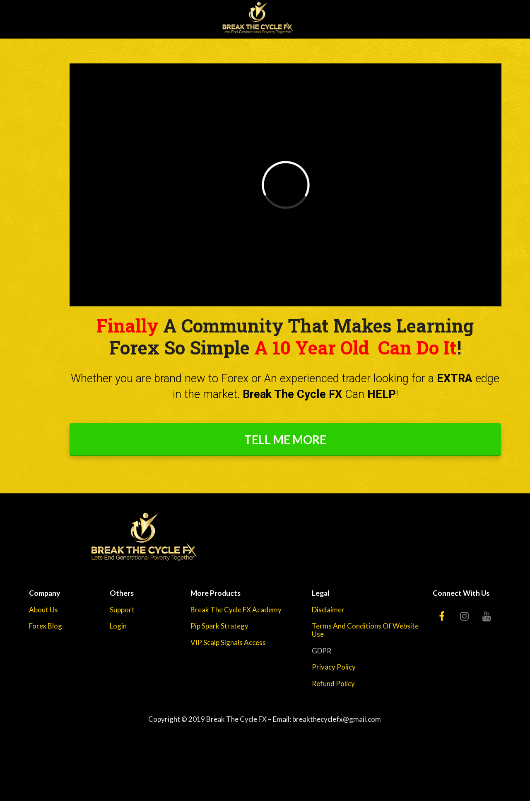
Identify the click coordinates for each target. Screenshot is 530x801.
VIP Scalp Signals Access (228, 642)
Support (122, 610)
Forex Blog (45, 626)
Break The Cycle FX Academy (236, 610)
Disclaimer (328, 610)
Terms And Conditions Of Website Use (365, 630)
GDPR (321, 651)
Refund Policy (333, 684)
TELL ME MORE (285, 439)
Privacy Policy (334, 667)
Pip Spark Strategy (219, 626)
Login (118, 626)
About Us (43, 610)
